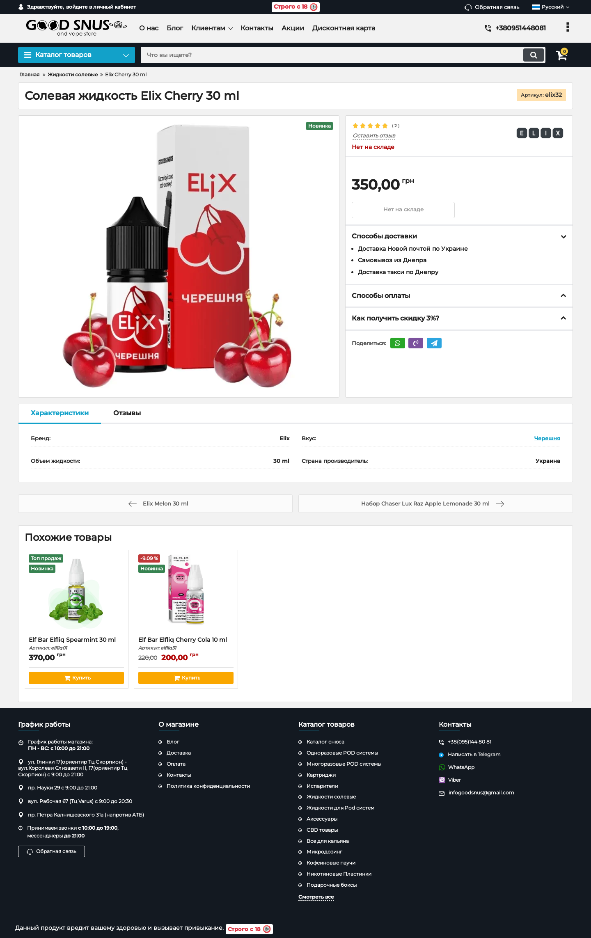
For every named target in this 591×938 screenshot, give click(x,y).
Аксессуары (322, 819)
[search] (339, 55)
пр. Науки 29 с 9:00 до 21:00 (57, 788)
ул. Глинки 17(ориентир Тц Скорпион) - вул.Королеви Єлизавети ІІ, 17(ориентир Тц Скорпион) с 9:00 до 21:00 (72, 768)
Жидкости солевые (331, 797)
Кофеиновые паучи (331, 863)
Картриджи (321, 775)
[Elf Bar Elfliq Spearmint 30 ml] (76, 595)
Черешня (547, 438)
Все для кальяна (328, 841)
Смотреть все (316, 897)
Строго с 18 (296, 7)
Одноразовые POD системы (342, 753)
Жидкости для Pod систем (340, 808)
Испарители (322, 786)
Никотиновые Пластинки (339, 874)
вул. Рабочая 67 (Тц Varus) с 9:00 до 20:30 (75, 801)
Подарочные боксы (332, 885)
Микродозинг (324, 852)
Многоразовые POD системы (344, 764)
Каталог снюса (325, 742)
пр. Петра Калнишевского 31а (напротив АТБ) (81, 815)
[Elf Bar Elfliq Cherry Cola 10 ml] (186, 595)
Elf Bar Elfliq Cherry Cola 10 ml (186, 643)
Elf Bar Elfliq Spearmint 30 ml (76, 643)
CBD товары (322, 830)
